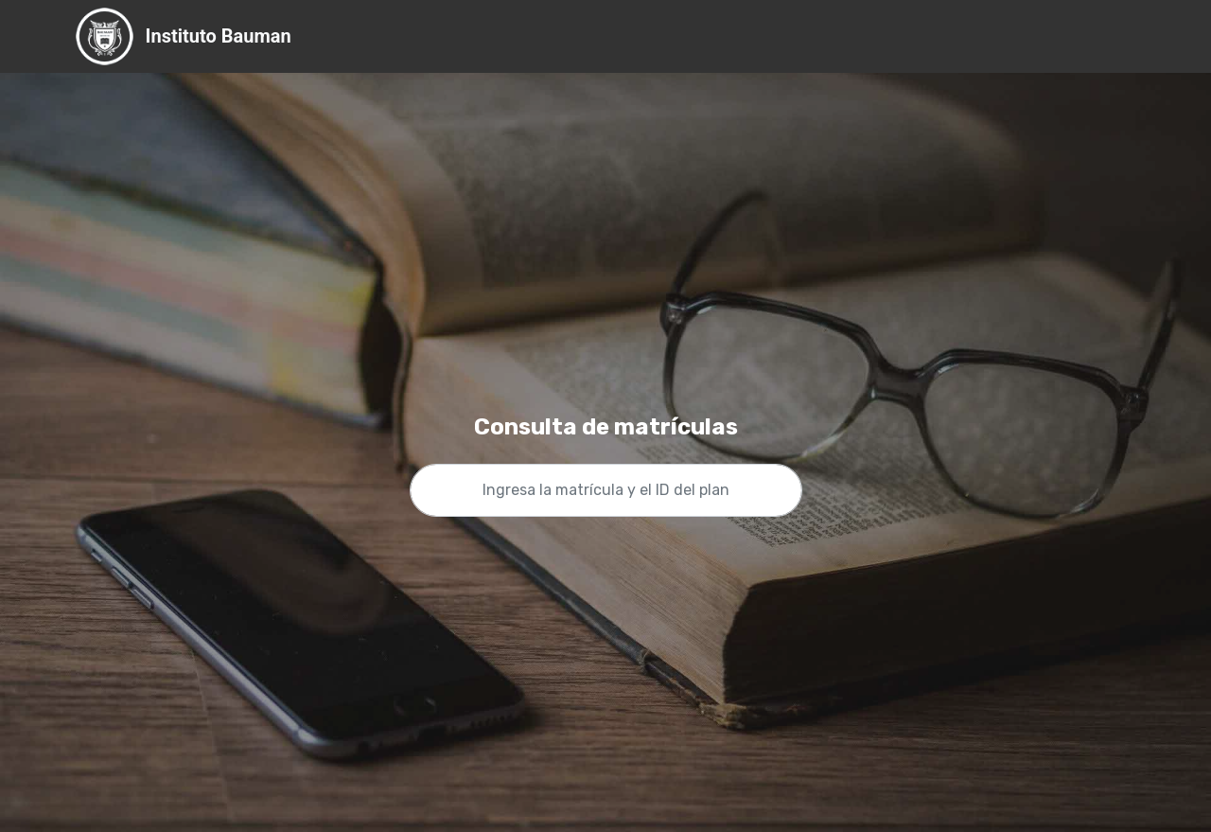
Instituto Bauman (218, 36)
